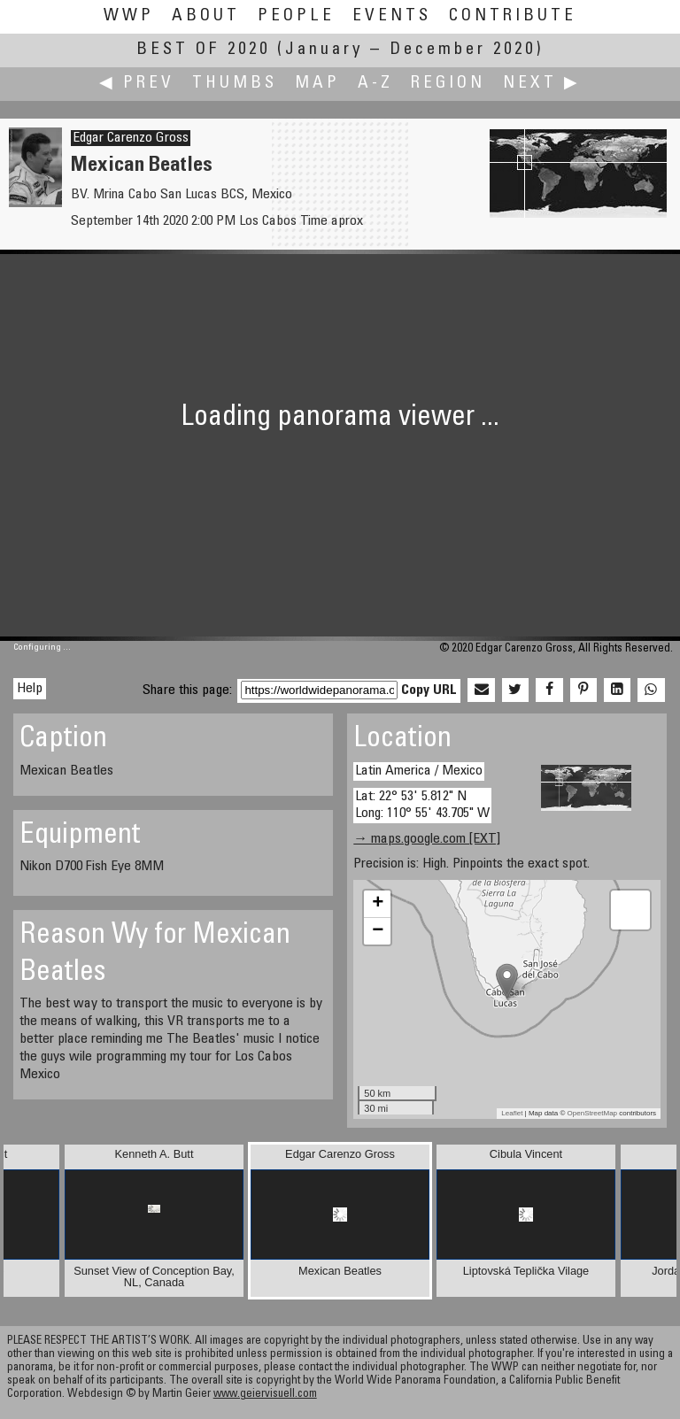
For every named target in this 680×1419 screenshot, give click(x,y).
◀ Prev (136, 83)
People (296, 16)
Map (317, 83)
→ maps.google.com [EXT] (426, 839)
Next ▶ (542, 83)
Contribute (512, 16)
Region (448, 83)
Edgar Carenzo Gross (131, 138)
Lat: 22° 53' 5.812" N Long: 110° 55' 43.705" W (422, 805)
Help (29, 689)
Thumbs (234, 83)
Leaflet (511, 1113)
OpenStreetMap (592, 1113)
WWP (129, 16)
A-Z (375, 83)
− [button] (377, 931)
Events (391, 16)
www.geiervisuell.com (265, 1394)
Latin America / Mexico (419, 771)
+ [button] (377, 904)
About (206, 16)
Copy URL (429, 690)
